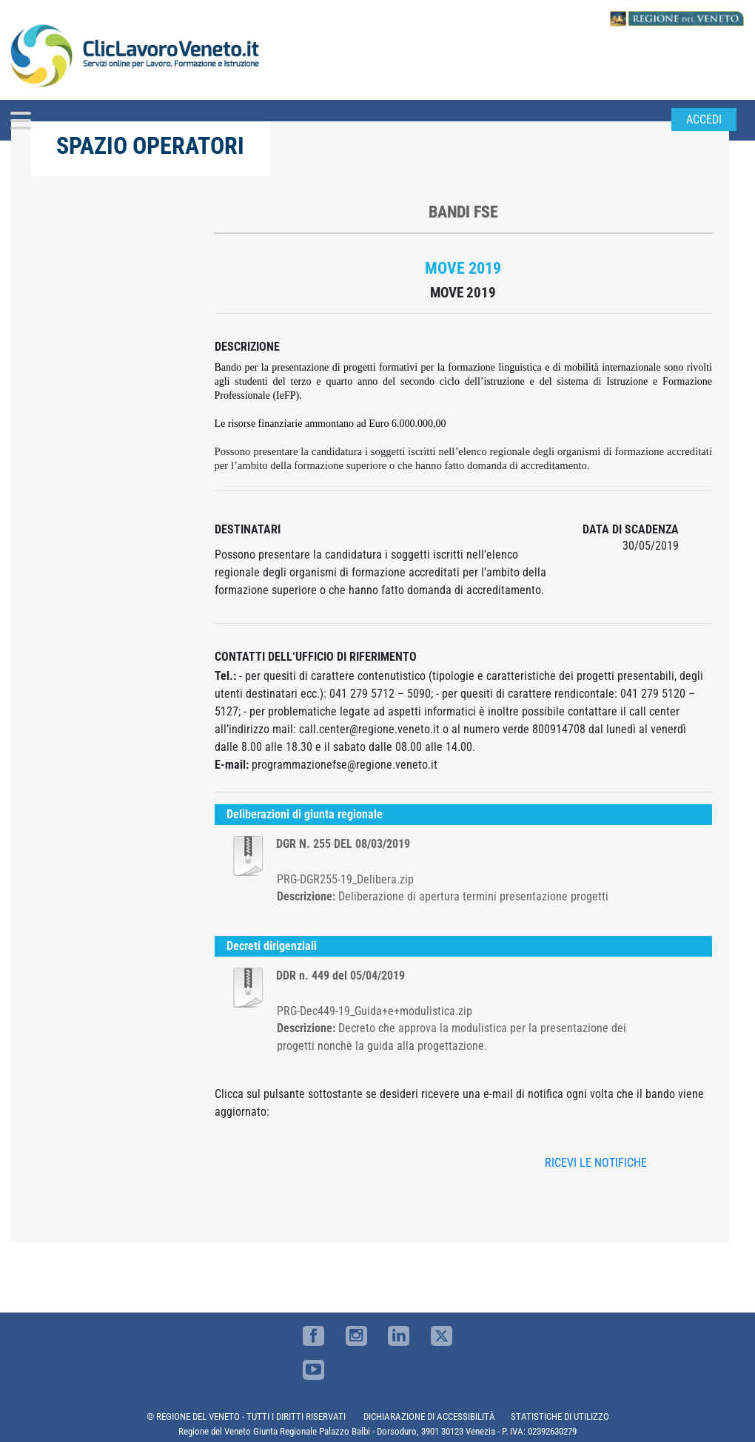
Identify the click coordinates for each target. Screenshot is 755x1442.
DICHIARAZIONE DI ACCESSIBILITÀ (429, 1416)
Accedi (704, 119)
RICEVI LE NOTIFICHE (596, 1163)
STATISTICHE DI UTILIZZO (560, 1416)
